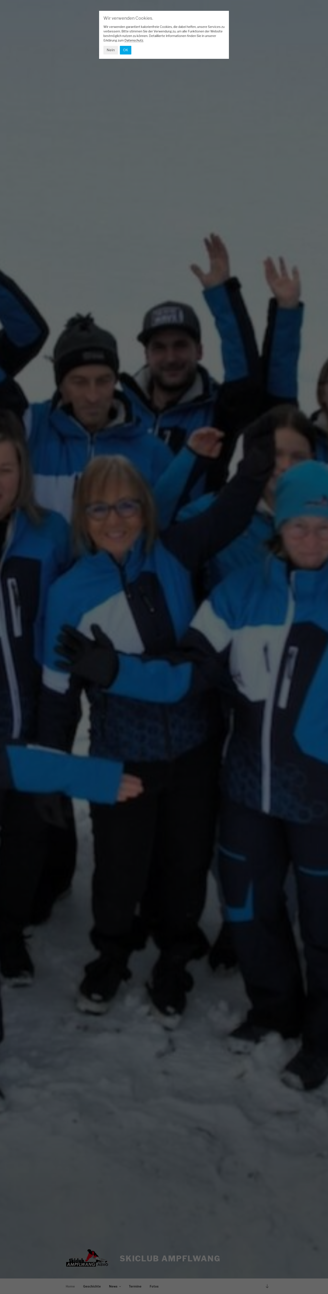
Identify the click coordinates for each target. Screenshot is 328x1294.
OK (125, 50)
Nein (111, 50)
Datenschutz (133, 40)
